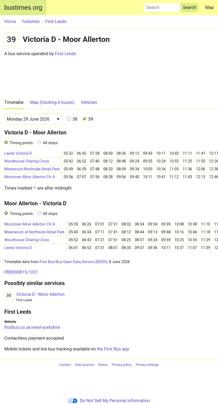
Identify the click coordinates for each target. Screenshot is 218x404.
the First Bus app (113, 349)
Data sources (84, 365)
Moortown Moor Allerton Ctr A (29, 177)
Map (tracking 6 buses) (52, 102)
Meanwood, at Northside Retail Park (34, 232)
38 (72, 119)
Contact (65, 365)
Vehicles (89, 102)
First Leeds (65, 53)
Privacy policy (121, 365)
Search (162, 6)
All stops (50, 143)
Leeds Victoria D (18, 153)
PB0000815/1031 (21, 272)
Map (209, 7)
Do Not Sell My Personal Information (109, 400)
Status (102, 365)
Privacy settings (147, 365)
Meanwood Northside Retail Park (32, 169)
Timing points (21, 143)
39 (88, 119)
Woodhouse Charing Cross (26, 161)
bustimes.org (23, 7)
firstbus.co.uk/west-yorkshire (32, 327)
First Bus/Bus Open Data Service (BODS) (73, 262)
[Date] (33, 119)
